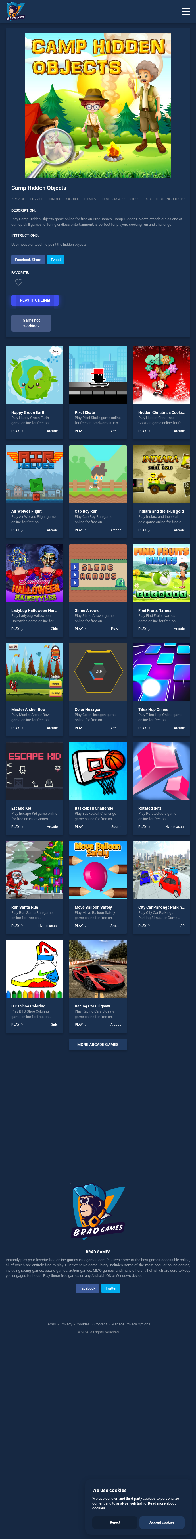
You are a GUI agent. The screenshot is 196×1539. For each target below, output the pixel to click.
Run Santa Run (24, 907)
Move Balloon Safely (93, 907)
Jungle (54, 199)
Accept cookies (162, 1522)
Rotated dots (150, 808)
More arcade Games (98, 1044)
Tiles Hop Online (153, 709)
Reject (115, 1522)
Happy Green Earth (28, 412)
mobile (72, 199)
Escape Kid (21, 808)
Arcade (18, 199)
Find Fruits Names (154, 610)
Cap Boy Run (86, 511)
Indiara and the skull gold (161, 511)
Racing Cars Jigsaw (92, 1006)
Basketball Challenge (94, 808)
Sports (116, 827)
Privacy (66, 1324)
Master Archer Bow (28, 709)
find (147, 199)
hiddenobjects (170, 199)
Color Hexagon (88, 709)
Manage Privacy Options (130, 1324)
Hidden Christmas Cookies (162, 412)
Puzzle (36, 199)
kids (134, 199)
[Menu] (186, 11)
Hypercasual (175, 827)
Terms (51, 1324)
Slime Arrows (87, 610)
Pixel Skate (85, 412)
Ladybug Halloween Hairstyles (38, 610)
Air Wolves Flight (26, 511)
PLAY (15, 431)
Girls (54, 629)
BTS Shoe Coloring (28, 1006)
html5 (90, 199)
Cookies (83, 1324)
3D (182, 926)
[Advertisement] (98, 1110)
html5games (113, 199)
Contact (100, 1324)
